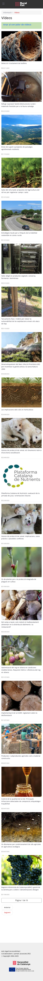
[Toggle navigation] (3, 3)
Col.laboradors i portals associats (14, 954)
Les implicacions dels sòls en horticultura (17, 410)
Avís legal (5, 951)
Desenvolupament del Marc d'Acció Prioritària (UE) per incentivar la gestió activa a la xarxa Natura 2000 (20, 366)
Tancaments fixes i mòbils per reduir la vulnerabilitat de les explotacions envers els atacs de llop (20, 321)
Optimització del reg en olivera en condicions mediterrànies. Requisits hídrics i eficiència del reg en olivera (20, 669)
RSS (29, 954)
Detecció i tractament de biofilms (14, 63)
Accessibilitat (15, 951)
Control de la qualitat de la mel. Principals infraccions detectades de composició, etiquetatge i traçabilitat (21, 801)
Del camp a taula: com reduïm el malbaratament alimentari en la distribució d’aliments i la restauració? (20, 624)
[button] (21, 900)
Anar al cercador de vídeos (17, 24)
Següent (7, 912)
